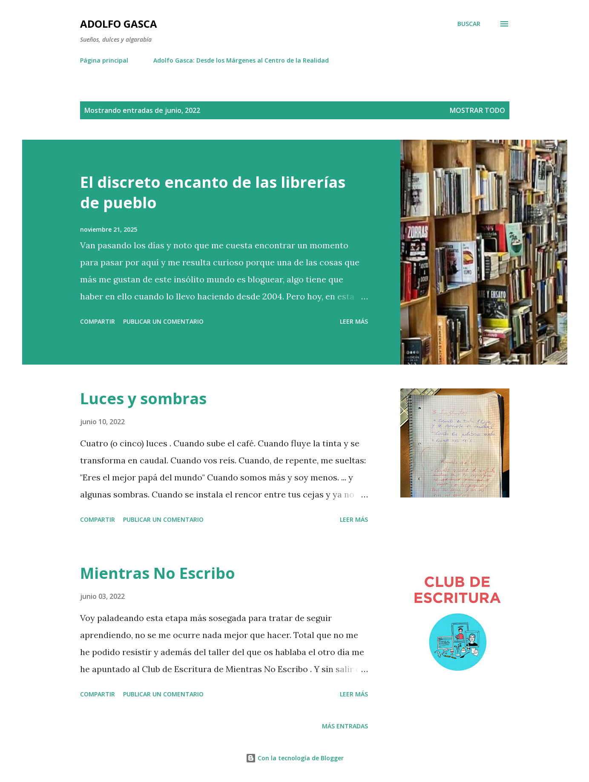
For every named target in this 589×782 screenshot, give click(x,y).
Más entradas (345, 726)
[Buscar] (468, 24)
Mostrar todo (477, 110)
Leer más (354, 321)
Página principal (104, 60)
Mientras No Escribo (157, 573)
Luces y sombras (143, 398)
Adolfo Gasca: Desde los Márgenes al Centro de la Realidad (241, 60)
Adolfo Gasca (118, 24)
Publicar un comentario (163, 321)
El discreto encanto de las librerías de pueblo (212, 192)
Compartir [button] (97, 321)
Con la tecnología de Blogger (295, 758)
